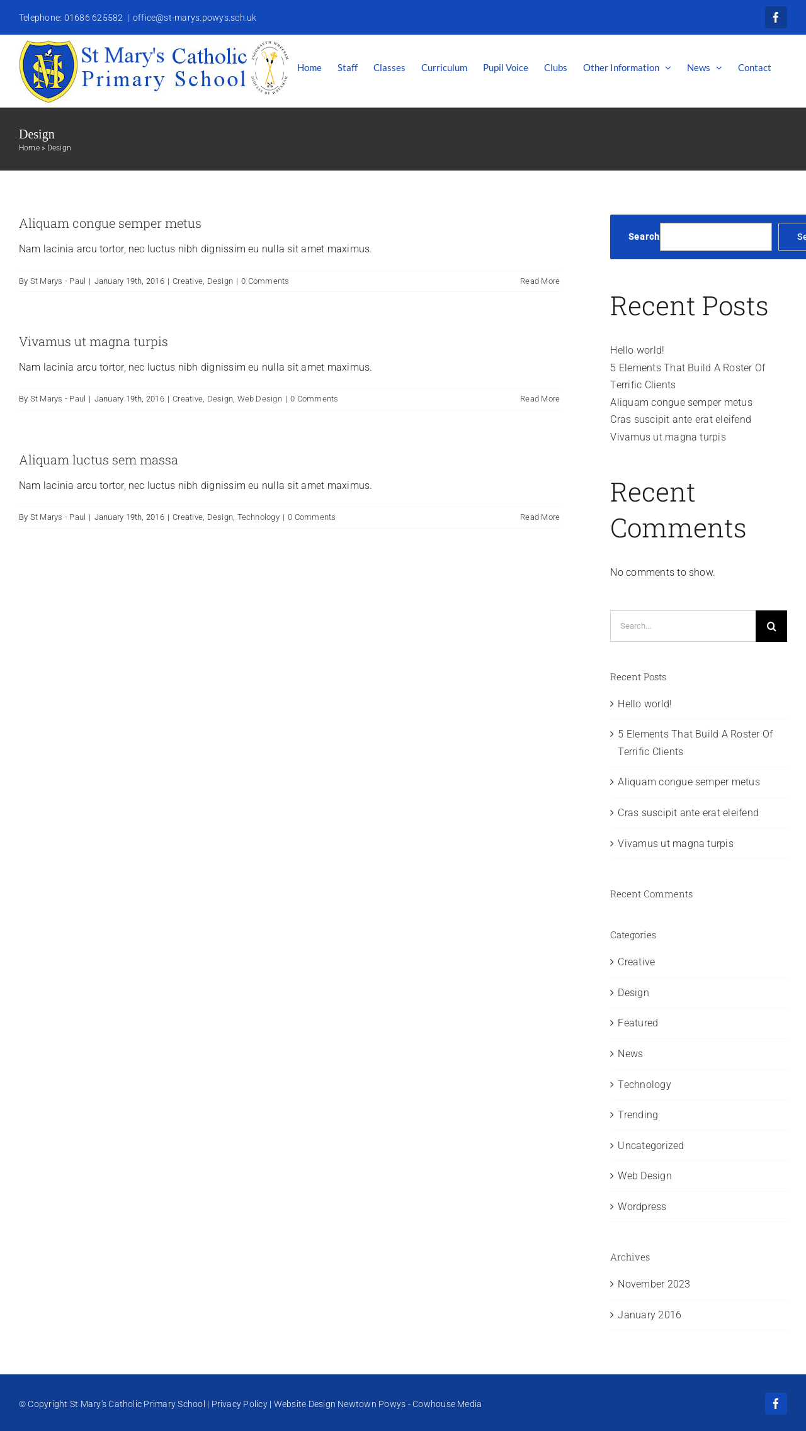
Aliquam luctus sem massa (98, 459)
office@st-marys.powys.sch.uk (195, 18)
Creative (188, 281)
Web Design (259, 398)
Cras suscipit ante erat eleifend (680, 419)
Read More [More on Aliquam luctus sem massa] (540, 517)
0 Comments (265, 281)
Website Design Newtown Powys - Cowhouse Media (378, 1404)
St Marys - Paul (58, 281)
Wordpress (642, 1207)
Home (29, 147)
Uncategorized (651, 1146)
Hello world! (637, 350)
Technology (258, 517)
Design (220, 281)
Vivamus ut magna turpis (93, 341)
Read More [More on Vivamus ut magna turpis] (540, 398)
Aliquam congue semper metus (110, 223)
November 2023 (654, 1284)
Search (644, 237)
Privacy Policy (240, 1404)
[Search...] (683, 626)
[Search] (771, 626)
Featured (638, 1023)
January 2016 (649, 1315)
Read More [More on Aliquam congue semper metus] (540, 281)
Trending (638, 1115)
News (630, 1054)
